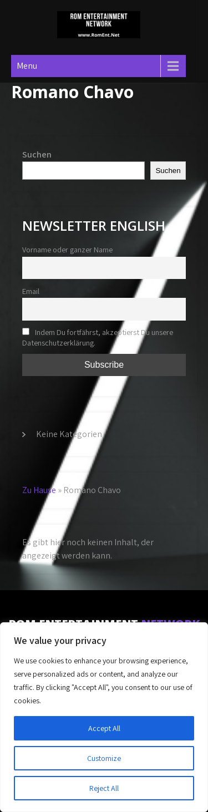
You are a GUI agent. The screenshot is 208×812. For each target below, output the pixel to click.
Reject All (104, 788)
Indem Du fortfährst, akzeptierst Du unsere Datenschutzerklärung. (97, 337)
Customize (104, 758)
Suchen (37, 154)
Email (30, 291)
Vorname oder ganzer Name (67, 249)
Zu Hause (39, 490)
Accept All (104, 728)
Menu (27, 66)
